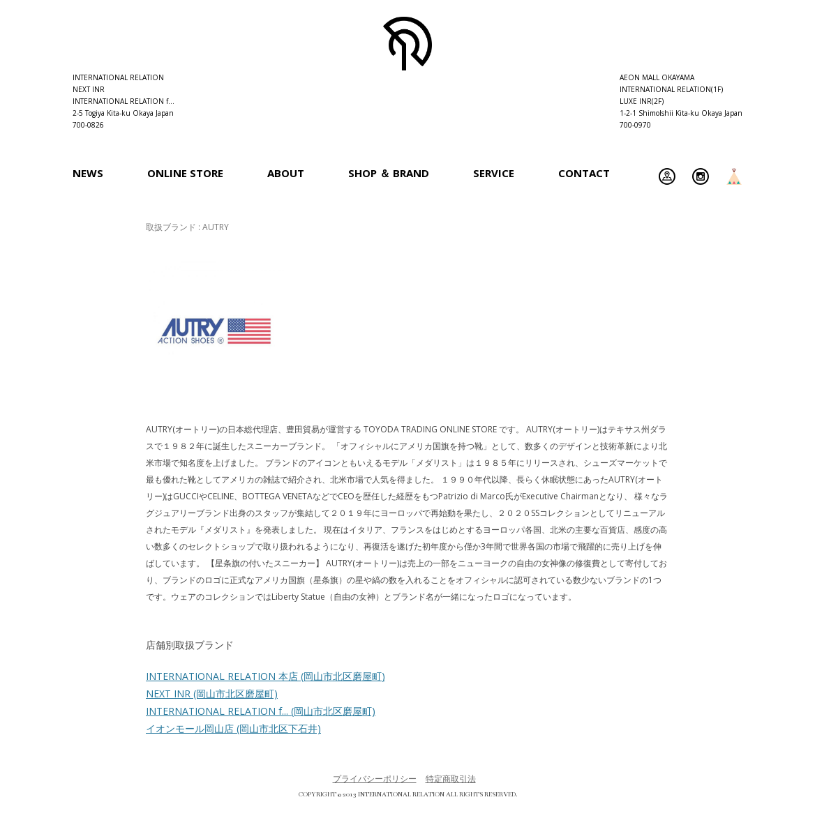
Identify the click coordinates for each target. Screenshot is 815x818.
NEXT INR (212, 693)
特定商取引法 (451, 779)
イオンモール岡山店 (233, 728)
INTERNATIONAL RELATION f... (260, 711)
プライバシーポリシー (375, 779)
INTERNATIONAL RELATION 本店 (265, 676)
